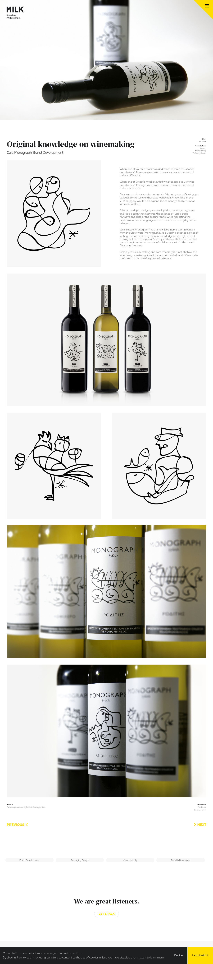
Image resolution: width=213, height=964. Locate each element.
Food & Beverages (180, 860)
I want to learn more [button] (151, 957)
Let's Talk (107, 913)
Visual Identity (130, 860)
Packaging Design (80, 860)
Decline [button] (178, 955)
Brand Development (29, 860)
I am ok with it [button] (200, 955)
